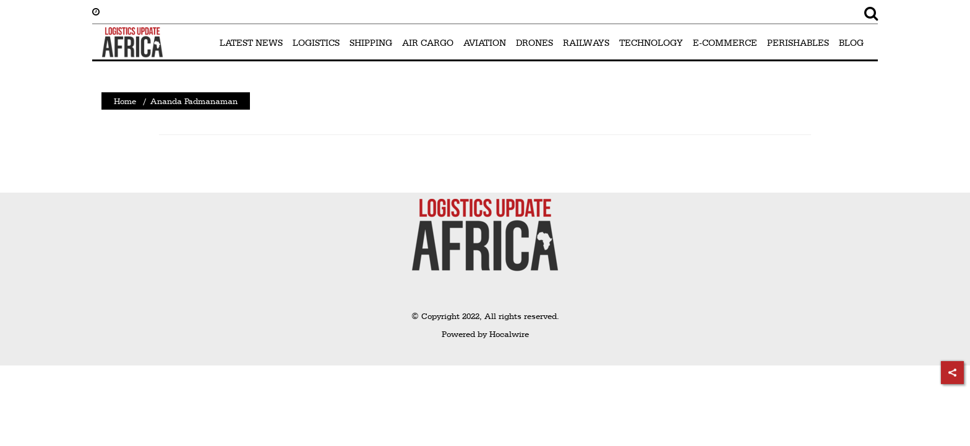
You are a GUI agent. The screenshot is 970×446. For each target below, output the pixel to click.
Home (125, 101)
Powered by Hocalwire (485, 334)
